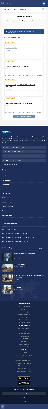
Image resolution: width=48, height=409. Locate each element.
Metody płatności (24, 344)
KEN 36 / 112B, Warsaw (18, 151)
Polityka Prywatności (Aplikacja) (24, 360)
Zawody (4, 210)
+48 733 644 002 (16, 160)
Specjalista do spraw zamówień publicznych (18, 103)
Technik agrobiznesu (19, 264)
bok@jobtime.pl (16, 156)
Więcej (41, 248)
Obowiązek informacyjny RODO (24, 363)
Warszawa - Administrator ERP (9, 229)
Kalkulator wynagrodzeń (24, 314)
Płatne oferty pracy (24, 331)
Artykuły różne (5, 175)
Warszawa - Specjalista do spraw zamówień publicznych (15, 241)
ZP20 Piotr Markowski (18, 147)
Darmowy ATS (24, 347)
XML (24, 397)
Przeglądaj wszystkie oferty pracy (23, 116)
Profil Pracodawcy (24, 336)
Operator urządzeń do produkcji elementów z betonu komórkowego (27, 286)
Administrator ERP (11, 48)
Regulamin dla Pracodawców (24, 355)
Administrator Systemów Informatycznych (17, 66)
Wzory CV (24, 309)
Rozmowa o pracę (6, 193)
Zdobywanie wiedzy (7, 215)
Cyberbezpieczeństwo (24, 366)
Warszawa (8, 50)
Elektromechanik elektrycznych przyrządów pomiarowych (29, 275)
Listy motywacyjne (24, 312)
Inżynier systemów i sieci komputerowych (25, 253)
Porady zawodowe (24, 320)
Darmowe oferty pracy (24, 328)
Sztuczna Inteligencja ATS (24, 371)
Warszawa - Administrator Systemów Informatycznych (15, 233)
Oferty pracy (15, 9)
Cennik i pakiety (24, 341)
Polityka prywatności (23, 358)
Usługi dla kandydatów (24, 306)
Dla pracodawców (6, 180)
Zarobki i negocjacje (7, 206)
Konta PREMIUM (24, 339)
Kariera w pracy (6, 184)
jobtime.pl (6, 9)
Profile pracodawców (24, 322)
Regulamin (24, 352)
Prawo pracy (5, 189)
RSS (24, 401)
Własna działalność (7, 202)
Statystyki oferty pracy (24, 333)
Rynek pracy (5, 197)
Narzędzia (24, 317)
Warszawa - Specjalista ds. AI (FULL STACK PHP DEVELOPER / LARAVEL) (19, 237)
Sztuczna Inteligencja (24, 368)
